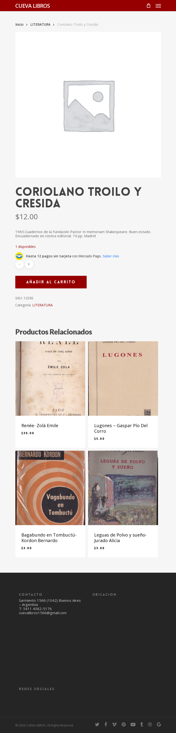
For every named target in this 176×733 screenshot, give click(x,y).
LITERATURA (40, 24)
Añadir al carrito (51, 282)
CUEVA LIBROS (32, 5)
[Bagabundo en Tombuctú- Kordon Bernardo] (50, 488)
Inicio (19, 24)
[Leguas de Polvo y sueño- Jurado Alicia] (123, 488)
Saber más (111, 256)
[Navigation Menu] (158, 5)
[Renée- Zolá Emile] (50, 378)
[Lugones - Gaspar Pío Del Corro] (123, 378)
